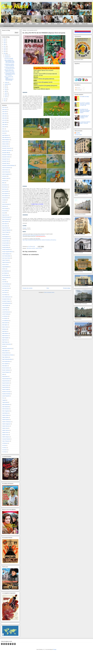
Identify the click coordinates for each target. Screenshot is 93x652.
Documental (4, 210)
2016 (5, 48)
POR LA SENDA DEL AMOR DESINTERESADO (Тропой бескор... (8, 78)
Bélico (3, 182)
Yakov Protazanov (6, 441)
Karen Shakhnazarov (6, 296)
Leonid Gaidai (5, 307)
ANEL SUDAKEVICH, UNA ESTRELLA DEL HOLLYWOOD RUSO (9, 61)
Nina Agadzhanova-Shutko (7, 354)
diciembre (7, 55)
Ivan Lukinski (5, 290)
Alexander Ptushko (6, 156)
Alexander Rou (5, 159)
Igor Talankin (4, 273)
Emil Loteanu (5, 225)
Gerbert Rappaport (6, 253)
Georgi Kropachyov (6, 249)
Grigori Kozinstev (5, 262)
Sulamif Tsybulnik (5, 395)
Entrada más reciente (27, 288)
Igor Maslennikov (5, 271)
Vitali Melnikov (5, 413)
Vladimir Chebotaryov (6, 421)
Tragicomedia (5, 402)
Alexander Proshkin (6, 154)
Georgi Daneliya (5, 247)
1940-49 (33, 23)
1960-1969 (4, 118)
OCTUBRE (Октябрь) (84, 96)
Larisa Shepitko (5, 305)
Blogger (54, 649)
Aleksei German (5, 141)
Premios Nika (85, 23)
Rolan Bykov (4, 365)
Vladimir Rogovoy (5, 436)
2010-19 (77, 23)
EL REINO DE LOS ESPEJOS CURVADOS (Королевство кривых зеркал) (85, 111)
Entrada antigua (66, 288)
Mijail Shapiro (5, 342)
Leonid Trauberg (5, 314)
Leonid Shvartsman (6, 311)
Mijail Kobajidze (5, 337)
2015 (5, 49)
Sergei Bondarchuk (6, 378)
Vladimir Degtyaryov (6, 423)
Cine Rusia (14, 6)
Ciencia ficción (5, 197)
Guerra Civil (4, 264)
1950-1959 (4, 115)
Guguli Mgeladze (5, 266)
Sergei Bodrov (5, 376)
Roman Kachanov (6, 367)
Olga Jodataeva (5, 357)
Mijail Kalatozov (5, 333)
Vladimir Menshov (6, 426)
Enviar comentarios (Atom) (49, 292)
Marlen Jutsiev (5, 327)
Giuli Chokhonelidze (6, 255)
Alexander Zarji (5, 163)
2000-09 (71, 23)
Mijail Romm (4, 339)
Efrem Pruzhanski (5, 219)
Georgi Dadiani (5, 245)
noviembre (7, 56)
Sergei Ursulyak (5, 389)
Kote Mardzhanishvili (6, 303)
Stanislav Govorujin (6, 391)
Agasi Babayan (5, 135)
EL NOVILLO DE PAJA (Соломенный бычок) (9, 68)
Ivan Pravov (4, 292)
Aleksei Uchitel (5, 143)
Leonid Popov (5, 309)
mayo (6, 89)
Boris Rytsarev (5, 193)
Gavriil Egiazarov (5, 236)
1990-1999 (4, 124)
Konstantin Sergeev (6, 301)
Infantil (3, 279)
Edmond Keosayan (6, 217)
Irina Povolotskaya (6, 283)
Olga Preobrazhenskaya (7, 359)
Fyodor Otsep (5, 234)
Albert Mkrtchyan (5, 137)
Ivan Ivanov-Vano (5, 288)
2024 (5, 42)
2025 (5, 40)
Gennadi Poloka (5, 240)
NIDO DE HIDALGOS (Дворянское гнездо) (9, 70)
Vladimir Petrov (5, 432)
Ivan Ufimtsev (5, 294)
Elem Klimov (4, 223)
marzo (6, 93)
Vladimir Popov (5, 434)
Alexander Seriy (5, 161)
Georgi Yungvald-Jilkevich (7, 251)
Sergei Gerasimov (6, 383)
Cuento (3, 202)
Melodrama (4, 329)
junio (6, 87)
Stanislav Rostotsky (6, 393)
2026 (5, 39)
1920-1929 (4, 109)
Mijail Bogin (4, 331)
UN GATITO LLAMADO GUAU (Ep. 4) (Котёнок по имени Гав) (85, 104)
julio (6, 85)
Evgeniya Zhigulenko (6, 230)
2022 (5, 44)
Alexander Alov (5, 146)
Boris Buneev (5, 187)
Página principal (7, 23)
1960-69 (46, 23)
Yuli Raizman (5, 443)
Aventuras (4, 180)
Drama (3, 212)
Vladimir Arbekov (39, 248)
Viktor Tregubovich (6, 410)
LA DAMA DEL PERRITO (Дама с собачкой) (85, 122)
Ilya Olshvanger (5, 275)
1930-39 (27, 23)
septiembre (7, 84)
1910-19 (15, 23)
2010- (3, 128)
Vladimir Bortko (5, 417)
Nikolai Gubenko (5, 352)
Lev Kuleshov (5, 318)
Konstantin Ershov (6, 299)
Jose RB (78, 132)
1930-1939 (4, 111)
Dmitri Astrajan (5, 208)
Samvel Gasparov (6, 372)
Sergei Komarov (5, 385)
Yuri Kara (4, 445)
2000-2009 (4, 126)
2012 (5, 98)
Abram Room (5, 131)
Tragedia (4, 400)
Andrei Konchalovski (6, 167)
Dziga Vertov (4, 215)
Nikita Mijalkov (5, 350)
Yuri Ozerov (4, 449)
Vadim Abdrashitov (6, 404)
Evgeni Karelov (5, 227)
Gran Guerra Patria (6, 258)
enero (6, 96)
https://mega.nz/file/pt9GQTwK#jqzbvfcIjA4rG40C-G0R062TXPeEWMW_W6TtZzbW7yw (39, 239)
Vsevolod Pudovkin (6, 439)
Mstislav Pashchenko (6, 344)
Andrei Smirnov (5, 169)
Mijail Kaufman (5, 335)
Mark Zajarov (5, 324)
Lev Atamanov (5, 316)
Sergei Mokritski (5, 387)
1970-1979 (4, 120)
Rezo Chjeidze (5, 363)
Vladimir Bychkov (5, 419)
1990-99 (64, 23)
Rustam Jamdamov (6, 370)
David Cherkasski (5, 204)
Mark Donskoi (5, 322)
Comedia (4, 199)
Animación (33, 248)
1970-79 (52, 23)
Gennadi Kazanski (6, 238)
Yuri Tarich (4, 451)
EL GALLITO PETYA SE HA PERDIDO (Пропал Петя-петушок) (9, 74)
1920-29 (21, 23)
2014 (5, 51)
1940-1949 (4, 113)
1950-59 (40, 23)
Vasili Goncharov (5, 408)
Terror (3, 398)
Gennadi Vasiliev (5, 243)
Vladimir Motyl (5, 428)
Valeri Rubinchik (5, 406)
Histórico (4, 268)
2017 (5, 46)
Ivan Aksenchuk (5, 286)
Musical (3, 346)
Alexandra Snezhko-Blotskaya (8, 165)
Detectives (4, 206)
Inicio (48, 288)
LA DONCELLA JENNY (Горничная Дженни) (9, 65)
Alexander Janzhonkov (7, 150)
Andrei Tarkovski (5, 171)
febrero (6, 94)
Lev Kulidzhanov (5, 320)
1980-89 (58, 23)
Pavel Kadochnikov (6, 361)
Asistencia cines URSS (8, 26)
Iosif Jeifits (4, 281)
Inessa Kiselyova (5, 277)
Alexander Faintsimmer (7, 148)
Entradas (77, 87)
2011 (5, 100)
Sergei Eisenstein (5, 380)
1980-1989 (29, 248)
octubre (6, 82)
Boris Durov (4, 189)
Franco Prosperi (5, 232)
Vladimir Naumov (5, 430)
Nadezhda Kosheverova (7, 348)
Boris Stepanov (5, 195)
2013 (5, 53)
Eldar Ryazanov (5, 221)
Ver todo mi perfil (78, 134)
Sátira (3, 374)
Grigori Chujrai (5, 260)
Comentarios (78, 89)
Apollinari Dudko (5, 178)
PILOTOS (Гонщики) (8, 58)
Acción (3, 133)
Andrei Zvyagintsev (6, 174)
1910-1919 (4, 107)
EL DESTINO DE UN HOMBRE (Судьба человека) (84, 116)
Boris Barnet (4, 184)
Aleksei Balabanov (6, 139)
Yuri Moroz (4, 447)
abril (6, 91)
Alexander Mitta (5, 152)
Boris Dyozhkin (5, 191)
